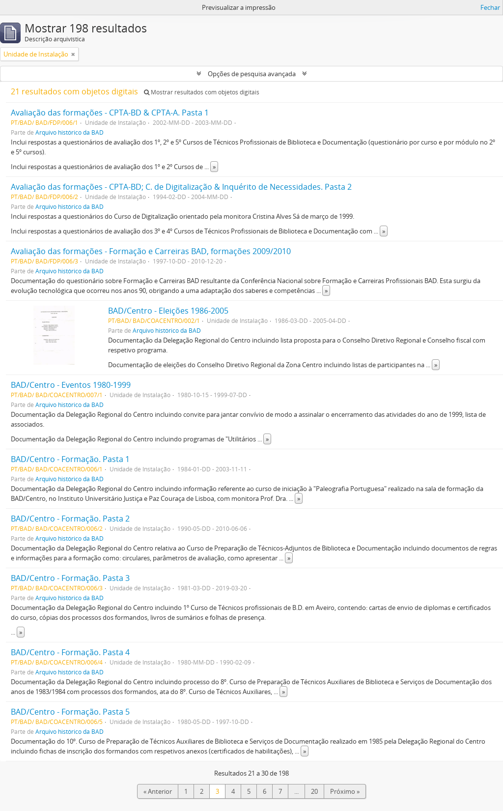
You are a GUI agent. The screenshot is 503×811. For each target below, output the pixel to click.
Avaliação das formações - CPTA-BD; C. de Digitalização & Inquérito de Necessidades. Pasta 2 (181, 186)
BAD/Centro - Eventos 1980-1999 (71, 384)
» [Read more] (214, 166)
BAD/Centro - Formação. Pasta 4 (70, 652)
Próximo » (345, 791)
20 (314, 791)
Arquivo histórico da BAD (69, 132)
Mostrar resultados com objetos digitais (201, 92)
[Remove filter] (73, 54)
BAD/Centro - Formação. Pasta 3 (70, 578)
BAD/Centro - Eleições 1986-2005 (168, 310)
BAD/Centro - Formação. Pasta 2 (70, 518)
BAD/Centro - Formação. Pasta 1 (70, 459)
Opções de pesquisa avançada (251, 73)
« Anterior (157, 791)
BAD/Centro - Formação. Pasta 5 (70, 711)
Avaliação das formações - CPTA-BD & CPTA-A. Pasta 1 (110, 112)
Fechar (490, 7)
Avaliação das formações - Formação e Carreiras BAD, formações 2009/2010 (151, 251)
